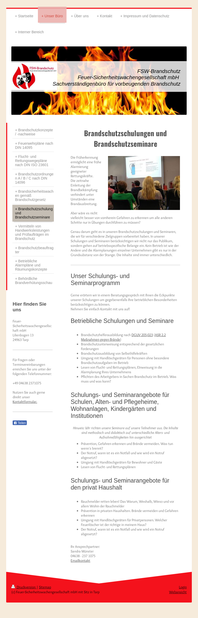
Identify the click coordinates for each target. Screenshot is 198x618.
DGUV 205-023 (142, 334)
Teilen (20, 423)
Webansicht (178, 592)
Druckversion (23, 587)
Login (183, 587)
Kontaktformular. (25, 401)
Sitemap (45, 587)
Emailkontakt (80, 560)
